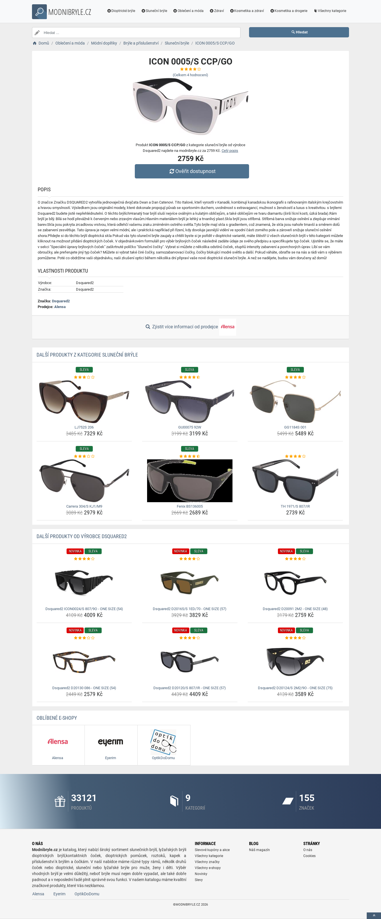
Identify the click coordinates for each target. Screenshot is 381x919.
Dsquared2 (61, 301)
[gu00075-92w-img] (189, 401)
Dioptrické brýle (121, 11)
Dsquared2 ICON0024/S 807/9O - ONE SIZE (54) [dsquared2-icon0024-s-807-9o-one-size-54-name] (84, 609)
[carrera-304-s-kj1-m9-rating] (84, 456)
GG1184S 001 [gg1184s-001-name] (295, 427)
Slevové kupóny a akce (212, 850)
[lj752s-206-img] (84, 401)
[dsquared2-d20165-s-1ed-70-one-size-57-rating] (189, 559)
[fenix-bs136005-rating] (189, 456)
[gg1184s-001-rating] (295, 377)
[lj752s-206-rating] (84, 377)
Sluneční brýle (154, 11)
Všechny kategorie (329, 11)
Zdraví (216, 11)
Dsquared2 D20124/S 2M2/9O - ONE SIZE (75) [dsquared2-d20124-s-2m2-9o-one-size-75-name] (295, 688)
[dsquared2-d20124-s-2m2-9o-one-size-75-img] (295, 662)
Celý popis (230, 150)
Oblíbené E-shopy (57, 718)
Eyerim (59, 894)
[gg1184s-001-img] (295, 401)
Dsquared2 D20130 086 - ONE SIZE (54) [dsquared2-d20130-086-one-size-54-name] (84, 688)
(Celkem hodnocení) (190, 75)
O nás (307, 850)
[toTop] (374, 915)
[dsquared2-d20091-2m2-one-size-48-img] (295, 583)
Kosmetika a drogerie (288, 11)
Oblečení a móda (188, 11)
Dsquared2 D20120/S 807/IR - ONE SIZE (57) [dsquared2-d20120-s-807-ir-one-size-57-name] (189, 688)
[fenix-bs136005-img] (189, 480)
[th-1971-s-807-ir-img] (295, 480)
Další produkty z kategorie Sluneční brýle (87, 355)
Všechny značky (207, 862)
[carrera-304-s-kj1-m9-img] (84, 480)
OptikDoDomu (87, 894)
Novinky (201, 874)
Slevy (199, 880)
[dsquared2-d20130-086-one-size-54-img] (84, 662)
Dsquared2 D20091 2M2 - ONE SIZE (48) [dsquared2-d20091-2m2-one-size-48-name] (295, 609)
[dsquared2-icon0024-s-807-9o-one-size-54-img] (84, 583)
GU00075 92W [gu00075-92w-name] (189, 427)
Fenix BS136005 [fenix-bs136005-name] (190, 506)
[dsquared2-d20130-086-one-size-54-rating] (84, 638)
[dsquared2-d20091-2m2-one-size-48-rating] (295, 559)
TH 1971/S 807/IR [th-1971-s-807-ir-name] (295, 506)
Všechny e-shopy (208, 868)
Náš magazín (259, 850)
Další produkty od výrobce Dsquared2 (82, 536)
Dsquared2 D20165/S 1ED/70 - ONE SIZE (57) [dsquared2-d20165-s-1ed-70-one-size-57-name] (189, 609)
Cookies (309, 856)
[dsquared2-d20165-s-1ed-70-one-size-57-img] (189, 583)
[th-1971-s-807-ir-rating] (295, 456)
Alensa (60, 307)
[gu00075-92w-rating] (189, 377)
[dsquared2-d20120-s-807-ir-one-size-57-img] (189, 662)
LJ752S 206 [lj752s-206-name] (84, 427)
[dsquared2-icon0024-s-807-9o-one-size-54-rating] (84, 559)
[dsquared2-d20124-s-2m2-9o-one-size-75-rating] (295, 638)
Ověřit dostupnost (192, 171)
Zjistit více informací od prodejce (190, 327)
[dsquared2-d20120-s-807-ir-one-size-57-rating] (189, 638)
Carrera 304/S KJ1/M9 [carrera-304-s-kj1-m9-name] (84, 506)
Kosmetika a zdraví (247, 11)
